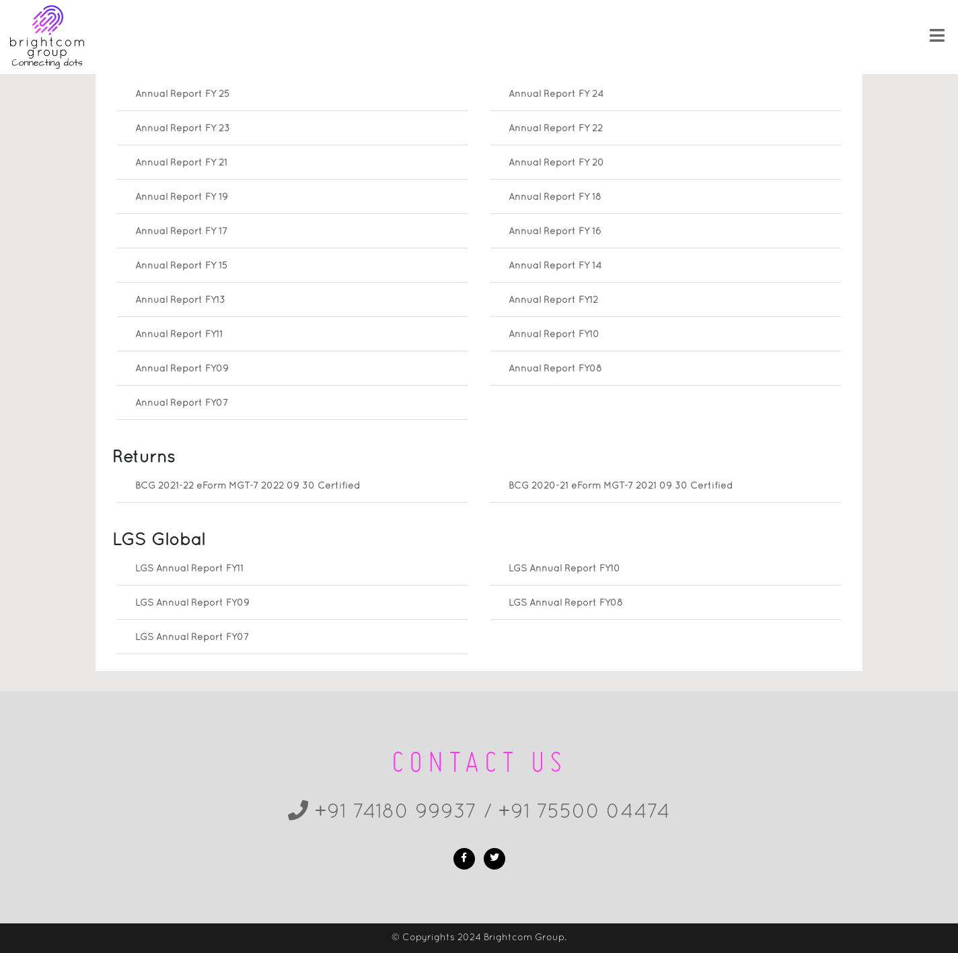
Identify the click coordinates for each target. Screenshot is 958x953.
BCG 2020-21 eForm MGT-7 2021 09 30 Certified (621, 486)
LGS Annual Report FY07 (192, 637)
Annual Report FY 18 (555, 197)
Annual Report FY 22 (556, 129)
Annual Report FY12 (553, 300)
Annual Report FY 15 (181, 266)
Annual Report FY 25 (182, 94)
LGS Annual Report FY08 (566, 603)
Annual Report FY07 (181, 403)
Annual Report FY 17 (181, 231)
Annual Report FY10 (554, 334)
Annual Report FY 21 (181, 163)
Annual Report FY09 (182, 369)
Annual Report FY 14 (555, 266)
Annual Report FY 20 (556, 163)
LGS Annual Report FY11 (189, 569)
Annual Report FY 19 (181, 197)
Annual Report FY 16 (555, 231)
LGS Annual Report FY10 (564, 569)
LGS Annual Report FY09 (192, 603)
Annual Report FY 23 (182, 129)
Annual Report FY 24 (556, 94)
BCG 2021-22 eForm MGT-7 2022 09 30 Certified (247, 486)
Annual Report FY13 (180, 300)
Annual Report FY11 (179, 334)
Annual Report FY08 (555, 369)
